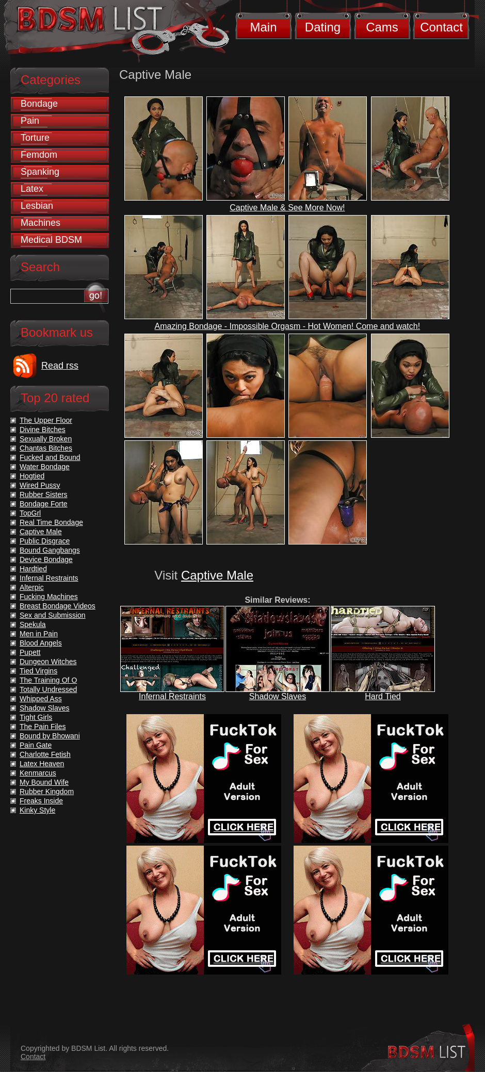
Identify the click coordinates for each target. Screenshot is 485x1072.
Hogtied (32, 476)
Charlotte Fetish (45, 754)
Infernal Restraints (172, 696)
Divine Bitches (43, 429)
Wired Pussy (40, 485)
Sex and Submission (53, 615)
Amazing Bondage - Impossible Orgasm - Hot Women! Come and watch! (288, 326)
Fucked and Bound (50, 457)
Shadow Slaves (277, 696)
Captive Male (217, 575)
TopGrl (30, 513)
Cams (382, 27)
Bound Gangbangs (50, 550)
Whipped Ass (41, 699)
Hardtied (33, 569)
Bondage (39, 103)
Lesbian (37, 206)
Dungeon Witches (48, 661)
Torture (35, 138)
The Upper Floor (46, 420)
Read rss (59, 365)
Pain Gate (36, 745)
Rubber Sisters (44, 494)
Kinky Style (37, 810)
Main (263, 27)
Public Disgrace (45, 541)
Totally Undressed (48, 689)
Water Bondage (45, 467)
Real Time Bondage (51, 522)
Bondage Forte (44, 504)
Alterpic (32, 587)
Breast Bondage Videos (57, 606)
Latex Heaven (42, 764)
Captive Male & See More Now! (287, 207)
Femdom (39, 155)
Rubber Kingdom (47, 791)
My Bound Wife (44, 782)
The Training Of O (48, 680)
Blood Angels (41, 643)
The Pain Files (43, 726)
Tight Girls (36, 717)
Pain (30, 121)
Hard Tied (382, 696)
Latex (32, 189)
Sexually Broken (46, 439)
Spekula (33, 624)
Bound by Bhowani (50, 736)
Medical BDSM (51, 240)
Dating (323, 27)
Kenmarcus (38, 773)
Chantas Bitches (46, 448)
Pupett (30, 652)
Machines (40, 223)
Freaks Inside (41, 801)
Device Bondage (46, 559)
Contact (441, 27)
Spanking (40, 172)
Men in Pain (39, 634)
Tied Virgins (38, 671)
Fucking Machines (49, 596)
